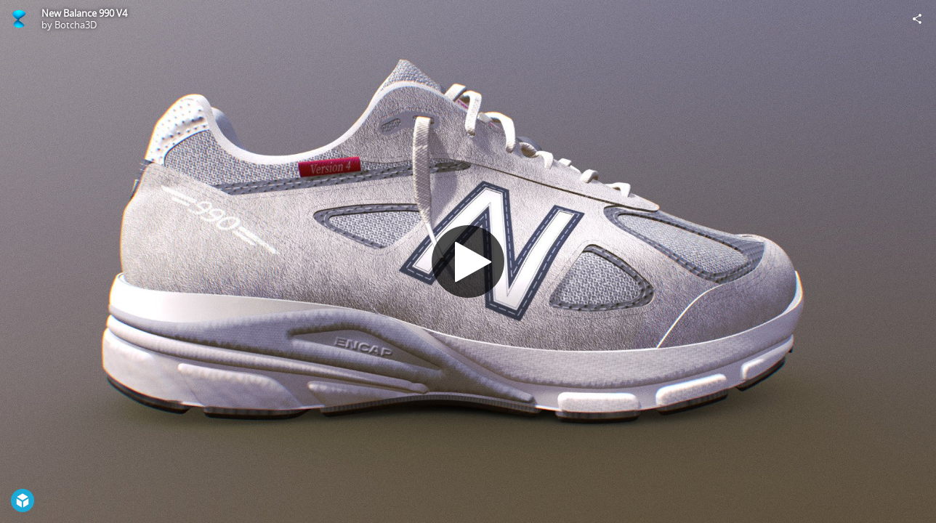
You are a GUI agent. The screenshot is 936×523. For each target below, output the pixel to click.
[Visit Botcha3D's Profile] (19, 19)
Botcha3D (76, 24)
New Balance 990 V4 (84, 13)
